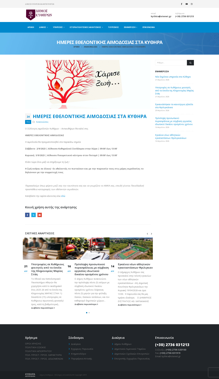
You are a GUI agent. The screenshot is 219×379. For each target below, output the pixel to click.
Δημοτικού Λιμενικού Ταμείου (130, 348)
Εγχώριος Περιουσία (82, 348)
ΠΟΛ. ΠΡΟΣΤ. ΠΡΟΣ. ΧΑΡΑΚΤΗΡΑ (43, 354)
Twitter (33, 215)
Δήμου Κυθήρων (123, 343)
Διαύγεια (75, 343)
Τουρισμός (113, 27)
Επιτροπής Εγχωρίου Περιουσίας (132, 358)
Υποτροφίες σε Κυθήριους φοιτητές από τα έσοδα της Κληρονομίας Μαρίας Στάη (47, 269)
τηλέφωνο (179, 13)
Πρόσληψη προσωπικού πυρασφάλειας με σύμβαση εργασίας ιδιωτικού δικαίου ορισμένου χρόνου (92, 269)
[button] (86, 312)
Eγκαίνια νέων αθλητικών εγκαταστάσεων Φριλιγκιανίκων (138, 265)
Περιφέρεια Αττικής (81, 358)
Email (39, 215)
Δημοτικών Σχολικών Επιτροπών (131, 353)
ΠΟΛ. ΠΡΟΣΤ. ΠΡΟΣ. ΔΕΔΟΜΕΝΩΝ (44, 358)
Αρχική (31, 27)
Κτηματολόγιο (78, 353)
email (153, 13)
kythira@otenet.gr (161, 16)
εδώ (63, 196)
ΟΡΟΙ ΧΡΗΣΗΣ (33, 343)
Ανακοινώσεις (42, 122)
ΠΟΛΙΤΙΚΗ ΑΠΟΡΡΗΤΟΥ (38, 351)
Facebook (27, 215)
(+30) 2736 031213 (184, 16)
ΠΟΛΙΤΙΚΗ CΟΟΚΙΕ (35, 347)
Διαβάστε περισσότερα (43, 308)
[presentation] (147, 233)
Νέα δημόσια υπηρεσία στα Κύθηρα (173, 76)
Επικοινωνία (149, 27)
